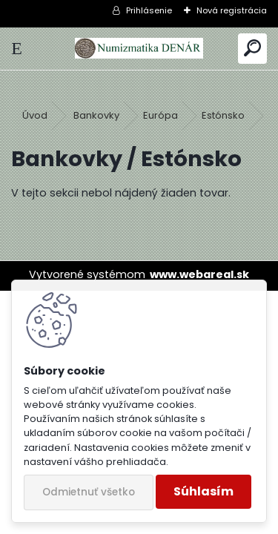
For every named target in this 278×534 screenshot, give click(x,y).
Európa (160, 115)
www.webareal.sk (199, 274)
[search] (252, 48)
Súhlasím (203, 491)
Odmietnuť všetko (88, 492)
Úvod (34, 115)
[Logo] (138, 48)
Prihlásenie (149, 10)
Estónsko (223, 115)
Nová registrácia (231, 10)
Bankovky (96, 115)
